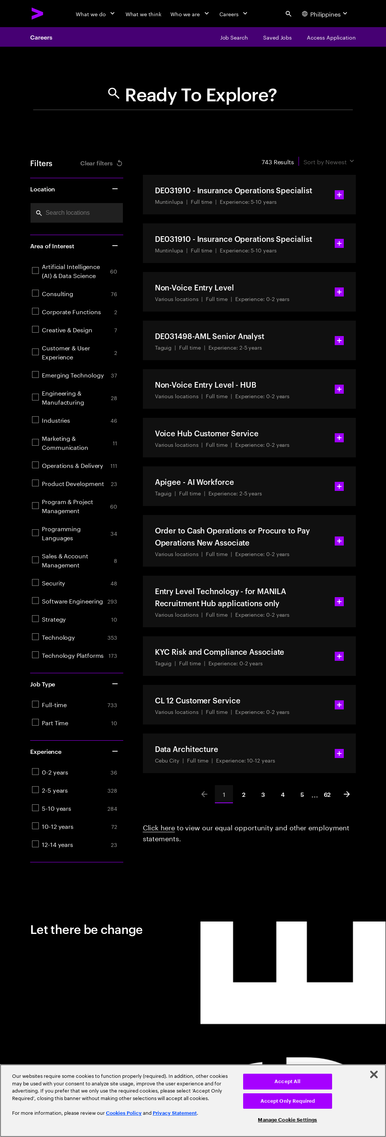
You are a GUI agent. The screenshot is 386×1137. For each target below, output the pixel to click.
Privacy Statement (175, 1113)
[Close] (374, 1074)
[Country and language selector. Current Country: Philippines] (326, 14)
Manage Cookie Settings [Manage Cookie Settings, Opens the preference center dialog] (287, 1119)
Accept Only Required (287, 1101)
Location (74, 189)
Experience (74, 751)
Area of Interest (74, 245)
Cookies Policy (124, 1113)
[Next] (347, 794)
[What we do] (96, 13)
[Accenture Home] (37, 13)
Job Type (74, 684)
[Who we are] (190, 13)
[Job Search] (234, 37)
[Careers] (234, 13)
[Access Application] (331, 37)
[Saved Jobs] (277, 37)
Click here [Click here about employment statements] (159, 826)
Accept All (287, 1081)
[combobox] (77, 213)
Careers (41, 37)
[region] (193, 1100)
